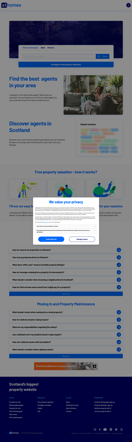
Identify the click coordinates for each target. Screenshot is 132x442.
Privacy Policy (46, 222)
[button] (66, 226)
